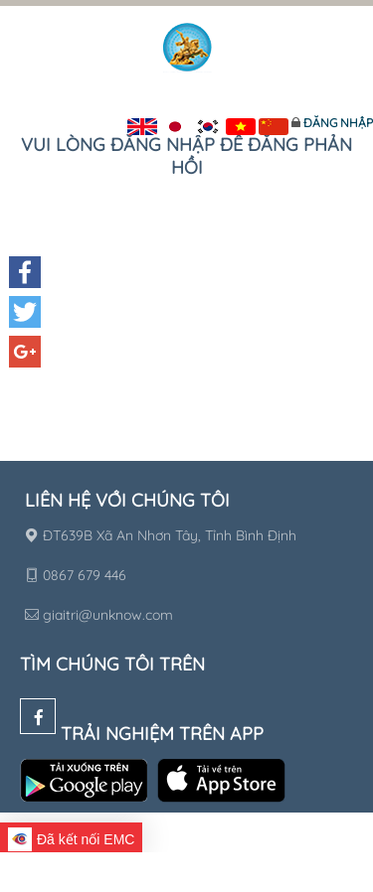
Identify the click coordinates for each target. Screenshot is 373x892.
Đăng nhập (338, 122)
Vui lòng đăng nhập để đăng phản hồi (186, 156)
